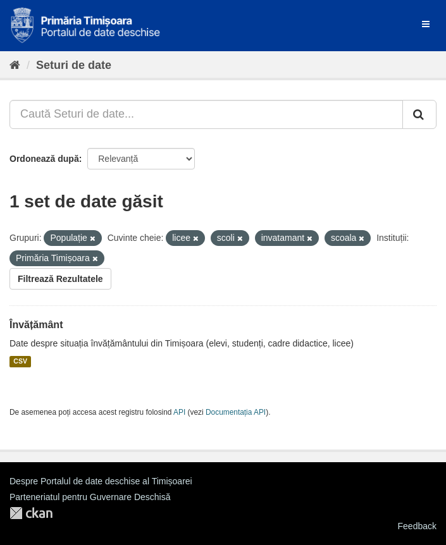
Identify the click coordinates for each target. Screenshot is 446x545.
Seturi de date (73, 65)
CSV (20, 361)
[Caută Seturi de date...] (206, 114)
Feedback (417, 526)
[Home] (14, 65)
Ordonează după (44, 159)
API (179, 412)
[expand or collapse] (426, 24)
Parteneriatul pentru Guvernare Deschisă (89, 497)
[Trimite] (419, 114)
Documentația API (236, 412)
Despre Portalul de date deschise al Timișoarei (100, 481)
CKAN (31, 513)
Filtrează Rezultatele (60, 279)
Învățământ (36, 324)
